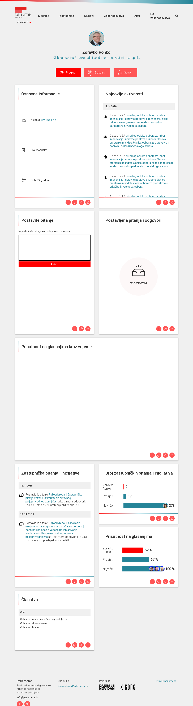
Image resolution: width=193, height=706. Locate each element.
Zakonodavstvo (114, 16)
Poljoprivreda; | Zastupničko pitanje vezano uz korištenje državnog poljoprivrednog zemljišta (53, 498)
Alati (137, 16)
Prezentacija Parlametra (71, 686)
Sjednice (43, 16)
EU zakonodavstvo (160, 16)
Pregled (70, 72)
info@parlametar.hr (27, 697)
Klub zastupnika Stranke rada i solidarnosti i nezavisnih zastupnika (96, 57)
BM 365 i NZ (48, 120)
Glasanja (100, 72)
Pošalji (54, 264)
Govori (128, 72)
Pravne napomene (166, 681)
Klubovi (89, 16)
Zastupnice (66, 16)
